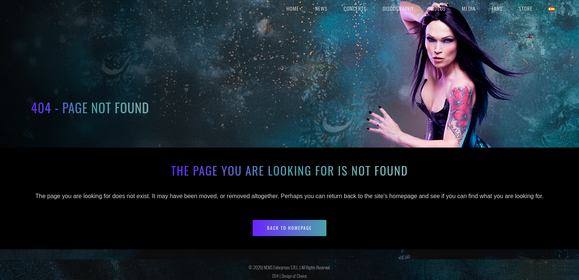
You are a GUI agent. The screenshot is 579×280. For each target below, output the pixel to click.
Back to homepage (289, 228)
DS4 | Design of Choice (289, 276)
